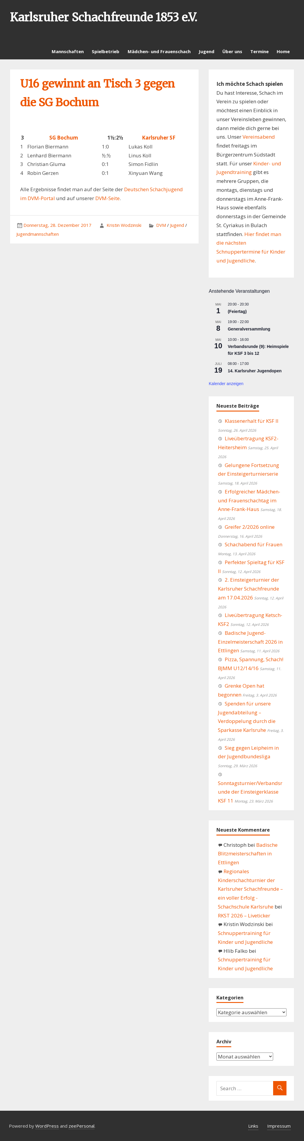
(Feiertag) (237, 311)
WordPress (47, 1126)
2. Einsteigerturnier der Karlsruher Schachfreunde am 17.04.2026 (248, 588)
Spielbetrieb (105, 51)
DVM (161, 225)
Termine (259, 51)
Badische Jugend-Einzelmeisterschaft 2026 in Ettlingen (250, 641)
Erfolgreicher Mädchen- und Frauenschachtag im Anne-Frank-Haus (249, 500)
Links (253, 1126)
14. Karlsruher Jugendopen (254, 370)
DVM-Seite (107, 198)
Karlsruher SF (158, 137)
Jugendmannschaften (37, 234)
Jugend (206, 51)
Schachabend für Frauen (253, 544)
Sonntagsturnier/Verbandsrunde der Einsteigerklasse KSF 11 (250, 792)
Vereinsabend (259, 136)
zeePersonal (81, 1126)
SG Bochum (63, 137)
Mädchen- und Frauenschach (159, 51)
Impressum (279, 1126)
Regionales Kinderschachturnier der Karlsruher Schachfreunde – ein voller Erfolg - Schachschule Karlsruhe (250, 889)
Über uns (232, 51)
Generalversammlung (249, 329)
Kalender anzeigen (226, 383)
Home (283, 51)
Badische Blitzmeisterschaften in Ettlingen (248, 853)
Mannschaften (68, 51)
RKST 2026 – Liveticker (244, 915)
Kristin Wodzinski (124, 225)
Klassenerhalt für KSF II (251, 420)
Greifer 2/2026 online (250, 526)
